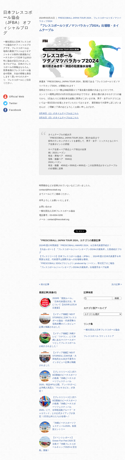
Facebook (15, 110)
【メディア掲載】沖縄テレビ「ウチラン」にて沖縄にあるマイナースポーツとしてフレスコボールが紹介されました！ (57, 339)
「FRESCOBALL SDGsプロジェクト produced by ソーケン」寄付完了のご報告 (76, 263)
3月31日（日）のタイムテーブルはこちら (59, 117)
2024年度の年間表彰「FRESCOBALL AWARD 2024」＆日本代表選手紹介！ (75, 245)
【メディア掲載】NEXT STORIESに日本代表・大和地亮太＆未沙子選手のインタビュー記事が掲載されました (57, 358)
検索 (117, 298)
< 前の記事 (44, 284)
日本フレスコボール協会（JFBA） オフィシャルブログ (18, 22)
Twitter (13, 103)
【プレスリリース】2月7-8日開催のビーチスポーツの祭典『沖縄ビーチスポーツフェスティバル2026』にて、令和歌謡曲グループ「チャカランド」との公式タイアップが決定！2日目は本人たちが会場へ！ (58, 407)
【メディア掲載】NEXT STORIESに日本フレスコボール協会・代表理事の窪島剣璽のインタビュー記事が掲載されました (57, 320)
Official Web (16, 96)
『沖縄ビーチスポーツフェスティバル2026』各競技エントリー (64, 426)
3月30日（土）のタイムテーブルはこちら (59, 113)
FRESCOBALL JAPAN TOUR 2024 (75, 18)
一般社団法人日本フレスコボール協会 (102, 329)
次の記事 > (116, 284)
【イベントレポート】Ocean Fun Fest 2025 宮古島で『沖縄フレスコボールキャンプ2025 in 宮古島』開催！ (58, 444)
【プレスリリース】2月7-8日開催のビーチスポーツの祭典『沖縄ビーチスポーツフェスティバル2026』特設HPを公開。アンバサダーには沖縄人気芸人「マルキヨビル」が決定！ (58, 381)
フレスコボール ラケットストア (99, 336)
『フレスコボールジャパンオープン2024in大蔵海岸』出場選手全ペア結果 (74, 267)
